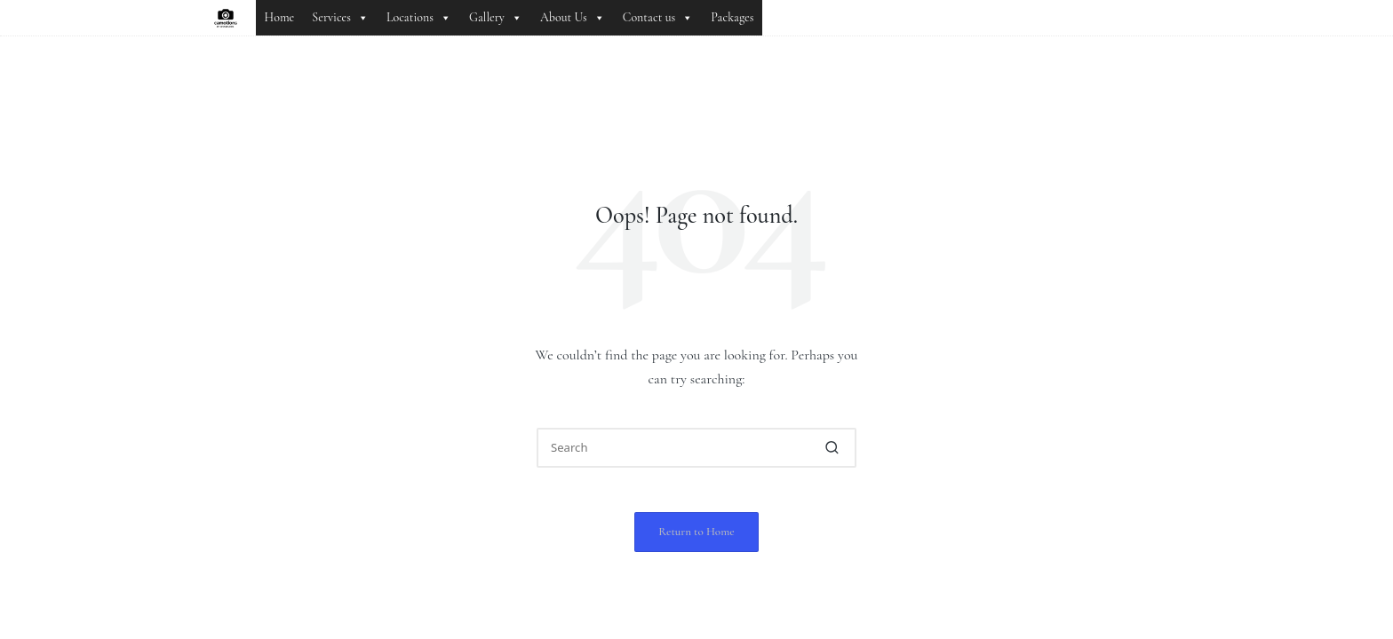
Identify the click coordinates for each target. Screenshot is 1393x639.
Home (280, 17)
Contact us (658, 18)
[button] (832, 448)
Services (340, 18)
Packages (732, 17)
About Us (572, 18)
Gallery (495, 18)
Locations (418, 18)
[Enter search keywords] (696, 448)
